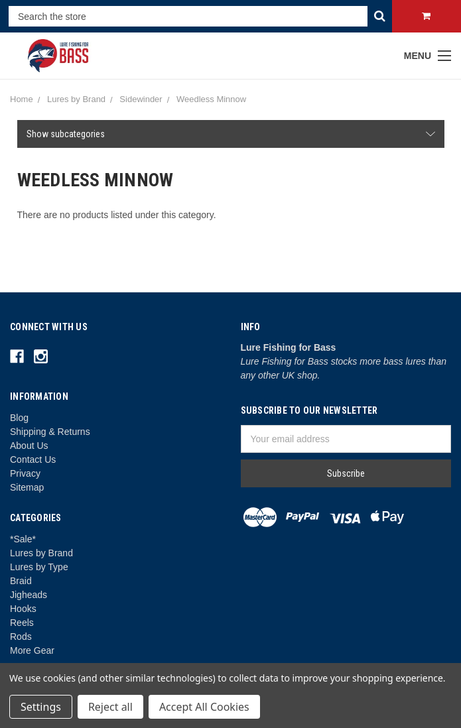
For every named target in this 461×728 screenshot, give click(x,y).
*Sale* (23, 539)
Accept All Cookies (204, 706)
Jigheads (28, 594)
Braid (21, 581)
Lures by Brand (41, 553)
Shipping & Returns (50, 431)
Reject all (110, 706)
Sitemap (27, 487)
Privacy (25, 473)
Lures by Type (39, 567)
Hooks (23, 608)
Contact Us (33, 459)
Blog (19, 417)
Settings (41, 706)
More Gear (32, 650)
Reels (22, 622)
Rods (21, 636)
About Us (29, 445)
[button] (230, 134)
